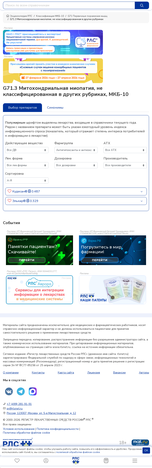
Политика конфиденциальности (58, 429)
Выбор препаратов (22, 107)
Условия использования (18, 429)
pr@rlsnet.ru (15, 408)
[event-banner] (39, 289)
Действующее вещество (24, 143)
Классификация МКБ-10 (50, 16)
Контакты (38, 372)
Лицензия (93, 372)
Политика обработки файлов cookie (26, 433)
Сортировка (14, 173)
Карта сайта (66, 372)
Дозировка (62, 158)
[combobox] (69, 5)
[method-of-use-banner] (53, 42)
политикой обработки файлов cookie (78, 452)
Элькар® (19, 201)
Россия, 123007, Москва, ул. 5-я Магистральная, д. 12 (41, 413)
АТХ (107, 143)
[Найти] (142, 5)
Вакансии (119, 372)
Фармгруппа (63, 143)
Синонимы (55, 107)
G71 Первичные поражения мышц (87, 16)
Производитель (116, 158)
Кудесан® (20, 191)
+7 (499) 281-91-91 (19, 404)
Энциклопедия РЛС (19, 16)
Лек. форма (13, 158)
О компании (11, 372)
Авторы (144, 372)
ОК (146, 450)
